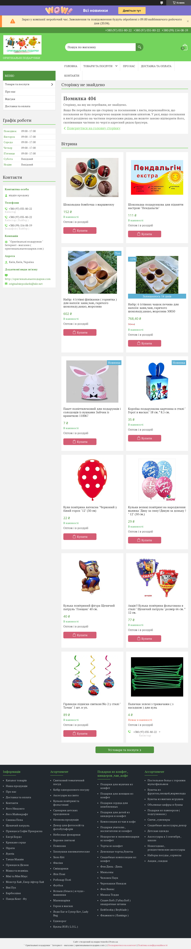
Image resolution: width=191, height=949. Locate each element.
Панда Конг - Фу (16, 899)
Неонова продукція (66, 819)
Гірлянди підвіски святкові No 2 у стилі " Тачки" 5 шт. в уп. (92, 705)
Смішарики (60, 868)
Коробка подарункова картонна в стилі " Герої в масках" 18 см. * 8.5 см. (157, 410)
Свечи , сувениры (159, 819)
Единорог (59, 921)
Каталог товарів (16, 780)
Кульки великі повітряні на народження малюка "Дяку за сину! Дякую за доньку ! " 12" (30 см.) (157, 510)
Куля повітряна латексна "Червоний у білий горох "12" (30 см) (90, 508)
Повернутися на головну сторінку (93, 128)
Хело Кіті (58, 857)
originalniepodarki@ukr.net (26, 284)
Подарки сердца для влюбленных (114, 804)
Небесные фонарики (66, 834)
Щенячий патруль (18, 825)
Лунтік (10, 853)
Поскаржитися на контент (122, 945)
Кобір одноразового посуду (71, 789)
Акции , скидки (158, 861)
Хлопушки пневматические (71, 851)
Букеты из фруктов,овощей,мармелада (167, 791)
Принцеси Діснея (17, 865)
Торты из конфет (111, 846)
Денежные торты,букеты (116, 851)
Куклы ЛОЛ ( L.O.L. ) (65, 926)
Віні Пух (11, 887)
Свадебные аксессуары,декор (167, 825)
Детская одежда (158, 831)
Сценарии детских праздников (65, 812)
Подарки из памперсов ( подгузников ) (164, 812)
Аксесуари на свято (66, 795)
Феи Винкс (107, 889)
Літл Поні (59, 874)
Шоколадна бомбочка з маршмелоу (88, 204)
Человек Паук (109, 878)
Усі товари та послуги (123, 750)
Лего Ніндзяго (15, 808)
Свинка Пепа (14, 820)
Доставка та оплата (156, 66)
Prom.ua (113, 941)
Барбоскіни (13, 893)
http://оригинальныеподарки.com (27, 279)
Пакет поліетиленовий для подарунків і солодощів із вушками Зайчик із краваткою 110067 (92, 412)
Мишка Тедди (109, 894)
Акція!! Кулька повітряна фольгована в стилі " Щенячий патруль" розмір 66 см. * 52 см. (156, 609)
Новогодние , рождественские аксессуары (166, 847)
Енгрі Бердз (14, 837)
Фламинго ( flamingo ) (114, 915)
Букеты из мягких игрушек (165, 799)
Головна (70, 66)
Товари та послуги (97, 66)
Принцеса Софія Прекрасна (24, 831)
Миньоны (106, 872)
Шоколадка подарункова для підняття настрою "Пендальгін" (155, 206)
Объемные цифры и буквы (165, 804)
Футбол (58, 885)
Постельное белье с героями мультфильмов (167, 782)
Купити (82, 230)
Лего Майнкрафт (17, 814)
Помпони (59, 846)
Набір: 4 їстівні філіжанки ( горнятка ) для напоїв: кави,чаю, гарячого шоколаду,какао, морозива (90, 303)
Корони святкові (64, 840)
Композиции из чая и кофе (118, 821)
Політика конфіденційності (152, 945)
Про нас (129, 66)
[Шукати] (139, 45)
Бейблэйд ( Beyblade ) (114, 909)
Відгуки (10, 99)
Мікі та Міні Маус (17, 876)
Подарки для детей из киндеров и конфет (115, 814)
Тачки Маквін (15, 859)
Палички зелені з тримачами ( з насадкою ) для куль (150, 705)
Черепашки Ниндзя (113, 883)
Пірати (10, 848)
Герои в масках (63, 906)
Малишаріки (61, 900)
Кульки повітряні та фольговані (66, 802)
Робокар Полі (62, 880)
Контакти (71, 75)
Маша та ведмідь (17, 870)
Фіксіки (58, 863)
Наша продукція (16, 786)
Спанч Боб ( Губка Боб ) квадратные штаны (115, 902)
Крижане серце (16, 842)
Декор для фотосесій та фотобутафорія (68, 827)
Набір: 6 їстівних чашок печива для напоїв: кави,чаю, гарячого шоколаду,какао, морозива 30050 (153, 307)
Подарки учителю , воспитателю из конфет (116, 829)
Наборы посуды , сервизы (164, 855)
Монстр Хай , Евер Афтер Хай (25, 882)
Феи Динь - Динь (111, 866)
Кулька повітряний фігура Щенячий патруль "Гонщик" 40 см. (89, 607)
